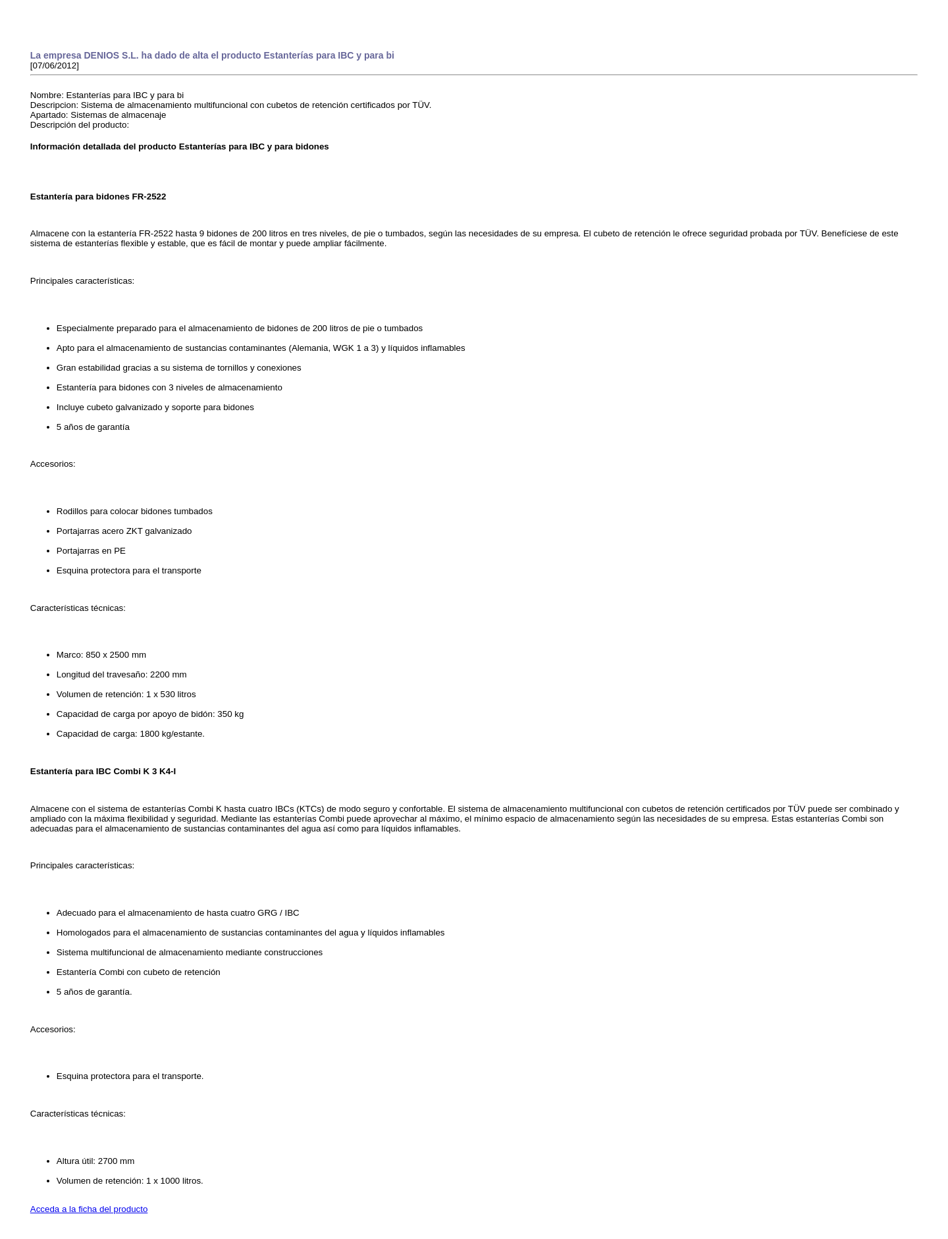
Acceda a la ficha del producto (89, 1209)
